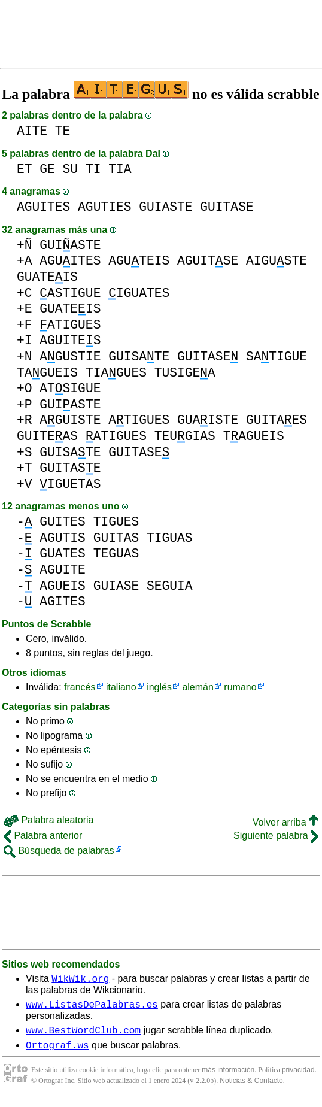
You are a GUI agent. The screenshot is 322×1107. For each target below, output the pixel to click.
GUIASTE (165, 207)
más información (228, 1077)
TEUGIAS (184, 436)
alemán (197, 687)
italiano (121, 687)
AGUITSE (207, 260)
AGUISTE (70, 420)
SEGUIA (170, 586)
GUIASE (116, 586)
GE (47, 169)
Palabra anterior (43, 835)
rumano (240, 687)
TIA (119, 169)
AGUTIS (63, 538)
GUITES (63, 521)
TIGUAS (170, 538)
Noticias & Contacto (251, 1088)
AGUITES (43, 207)
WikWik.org (80, 980)
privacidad (298, 1077)
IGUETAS (70, 484)
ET (24, 169)
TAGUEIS (47, 372)
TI (93, 169)
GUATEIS (47, 277)
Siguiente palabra (275, 835)
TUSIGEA (184, 372)
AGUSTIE (70, 356)
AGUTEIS (138, 260)
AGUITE (63, 569)
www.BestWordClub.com (83, 1035)
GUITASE (226, 207)
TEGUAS (116, 553)
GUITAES (276, 420)
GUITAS (116, 538)
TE (63, 130)
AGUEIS (63, 586)
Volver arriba (285, 822)
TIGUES (116, 521)
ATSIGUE (70, 388)
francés (79, 687)
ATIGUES (70, 324)
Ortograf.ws (57, 1052)
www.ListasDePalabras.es (92, 1007)
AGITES (63, 601)
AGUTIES (104, 207)
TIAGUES (116, 372)
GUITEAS (47, 436)
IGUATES (138, 293)
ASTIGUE (70, 293)
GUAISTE (207, 420)
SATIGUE (276, 356)
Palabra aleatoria (48, 820)
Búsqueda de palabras (59, 850)
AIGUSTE (276, 260)
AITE (32, 130)
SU (70, 169)
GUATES (63, 553)
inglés (159, 687)
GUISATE (138, 356)
